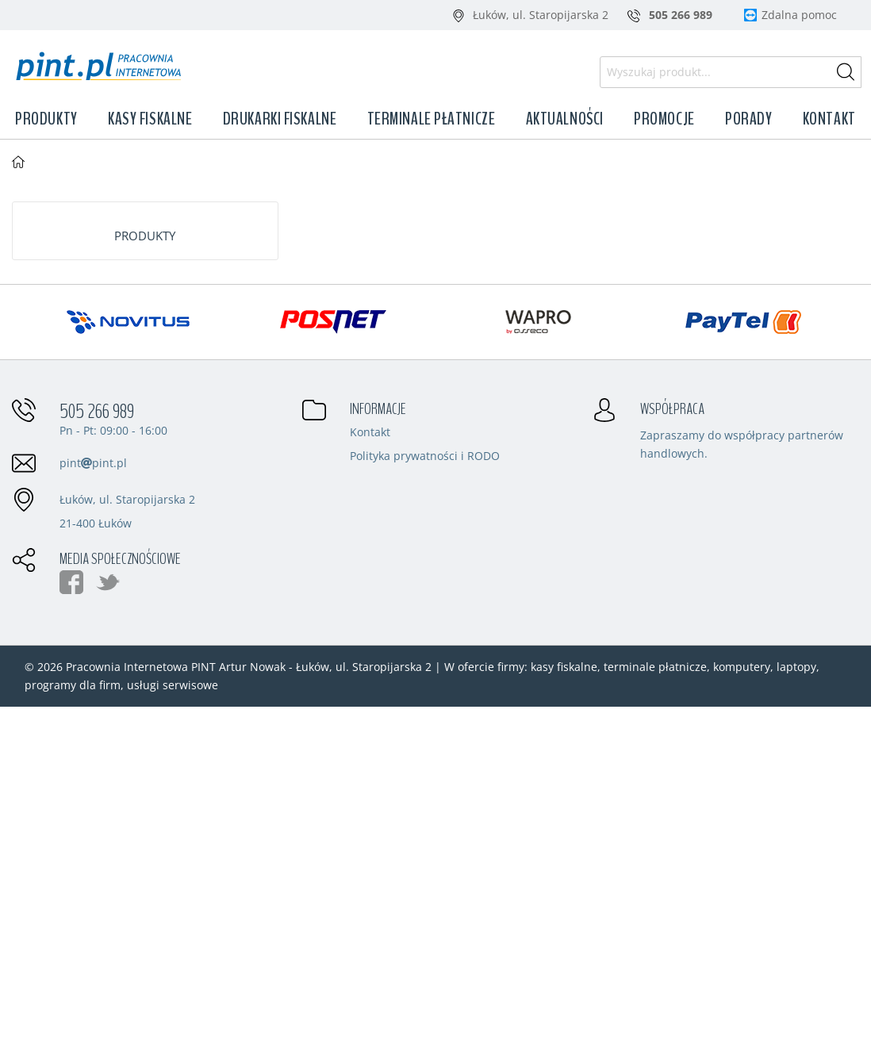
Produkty (46, 119)
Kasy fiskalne (150, 119)
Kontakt (829, 119)
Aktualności (565, 119)
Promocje (664, 119)
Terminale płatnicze (431, 119)
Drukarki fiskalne (280, 119)
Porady (748, 119)
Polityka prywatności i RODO (425, 457)
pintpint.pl (93, 462)
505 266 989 (96, 411)
